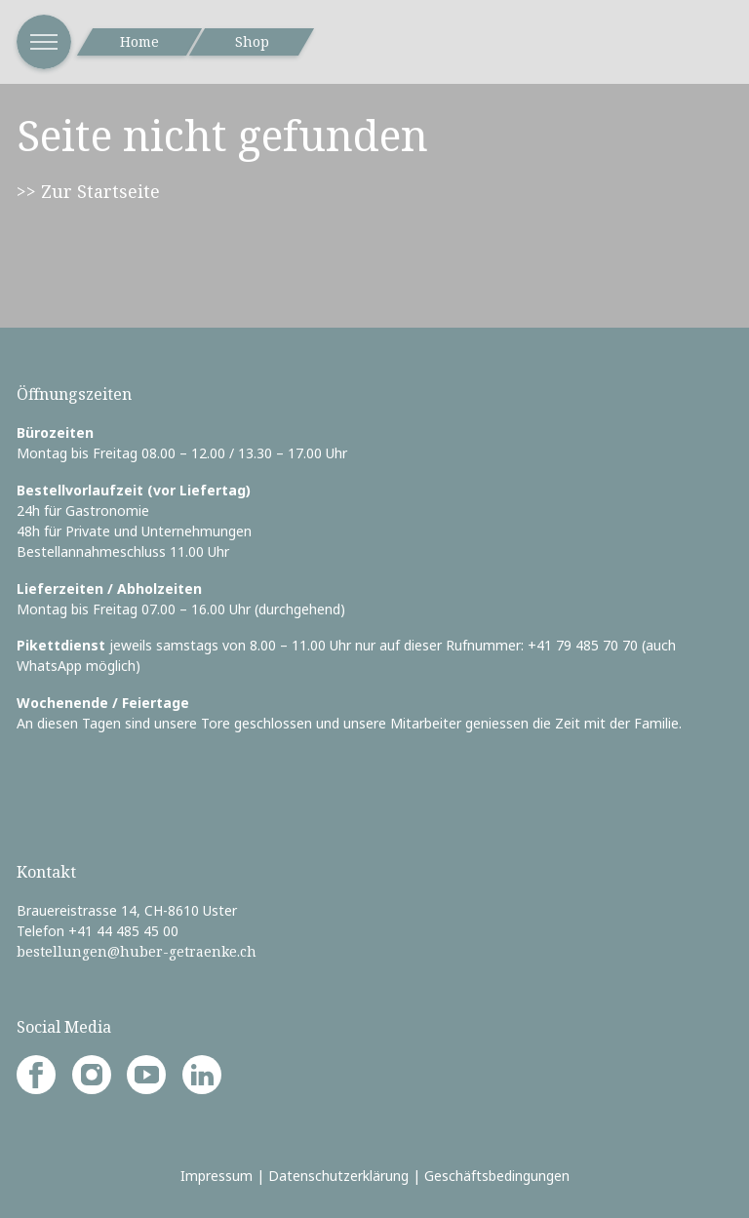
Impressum (216, 1175)
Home (139, 41)
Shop (252, 41)
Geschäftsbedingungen (497, 1175)
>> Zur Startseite (88, 191)
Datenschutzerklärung (338, 1175)
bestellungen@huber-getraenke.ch (136, 951)
